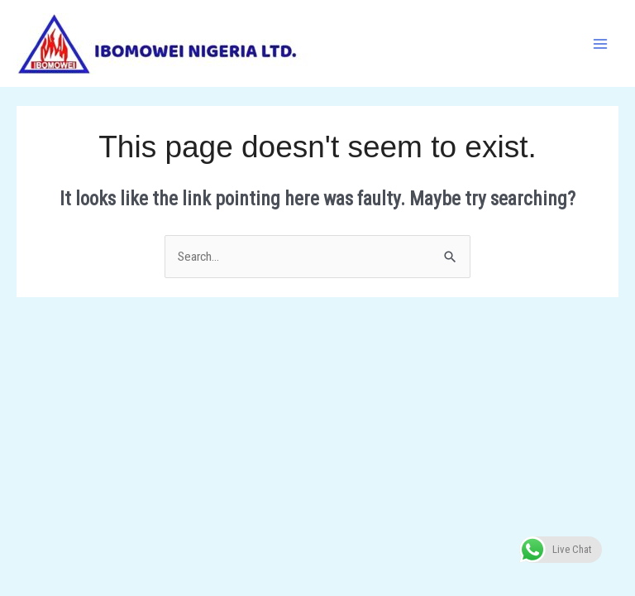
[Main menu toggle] (600, 43)
